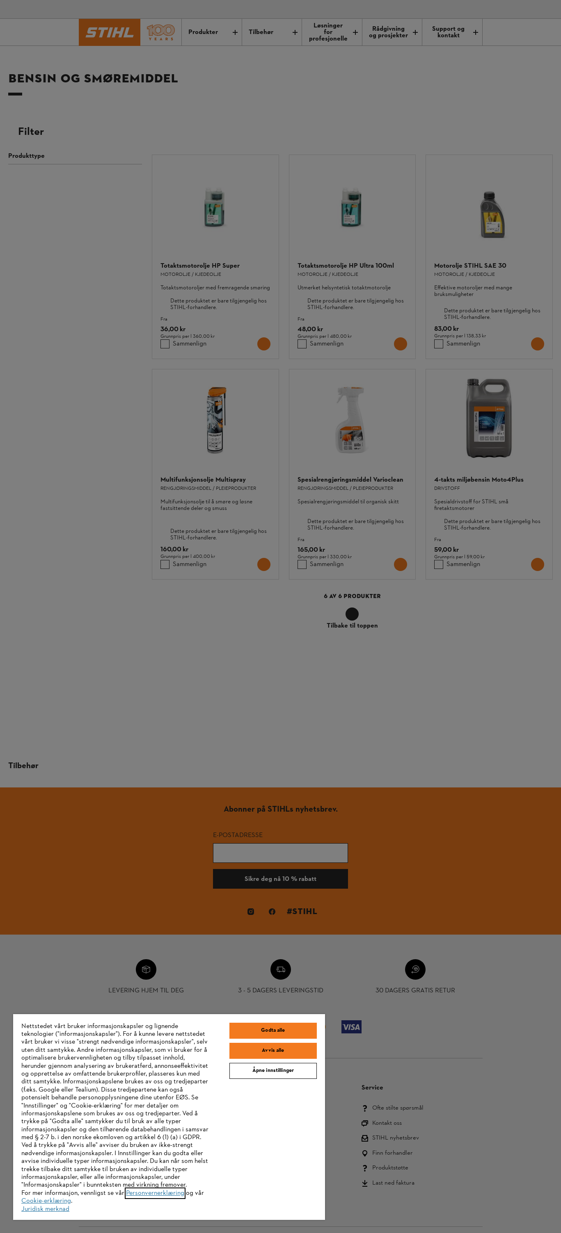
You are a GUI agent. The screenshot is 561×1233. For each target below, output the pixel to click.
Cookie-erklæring (46, 1201)
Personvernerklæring (155, 1193)
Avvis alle (273, 1050)
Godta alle (273, 1030)
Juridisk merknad (45, 1209)
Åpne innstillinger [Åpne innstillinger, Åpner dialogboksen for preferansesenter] (273, 1070)
